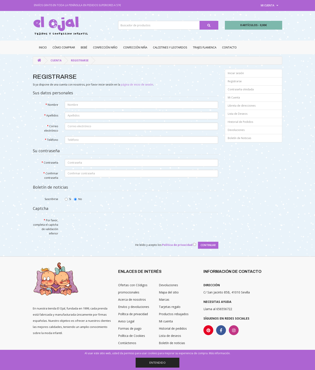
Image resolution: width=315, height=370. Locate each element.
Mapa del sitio (169, 292)
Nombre (53, 105)
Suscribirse (51, 199)
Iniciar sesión (236, 73)
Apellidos (52, 115)
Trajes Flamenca (204, 47)
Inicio (43, 47)
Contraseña (51, 162)
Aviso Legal (126, 321)
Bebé (84, 47)
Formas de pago (130, 328)
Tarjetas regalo (169, 307)
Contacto (229, 47)
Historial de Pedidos (240, 122)
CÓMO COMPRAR (63, 47)
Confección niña (135, 47)
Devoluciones (236, 130)
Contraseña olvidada (241, 89)
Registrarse (80, 60)
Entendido (157, 363)
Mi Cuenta (234, 97)
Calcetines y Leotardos (170, 47)
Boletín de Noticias (239, 138)
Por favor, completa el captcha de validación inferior (45, 226)
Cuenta (56, 60)
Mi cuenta (166, 321)
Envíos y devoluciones (133, 307)
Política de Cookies (131, 336)
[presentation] (98, 225)
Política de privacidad (133, 314)
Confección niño (105, 47)
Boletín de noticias (172, 343)
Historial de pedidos (173, 328)
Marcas (164, 299)
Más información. (219, 353)
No (78, 199)
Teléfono (52, 140)
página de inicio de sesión (137, 84)
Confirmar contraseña (51, 176)
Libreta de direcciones (242, 105)
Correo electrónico (51, 128)
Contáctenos (127, 343)
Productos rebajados (174, 314)
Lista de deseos (170, 336)
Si (68, 199)
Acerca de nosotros (132, 299)
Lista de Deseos (237, 114)
